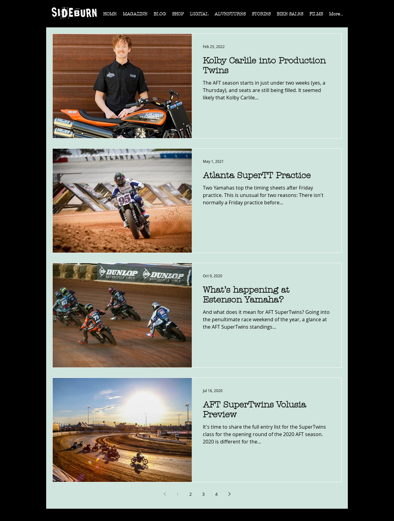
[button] (135, 16)
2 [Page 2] (190, 494)
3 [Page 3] (203, 494)
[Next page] (229, 493)
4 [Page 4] (216, 494)
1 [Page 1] (177, 494)
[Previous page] (164, 493)
